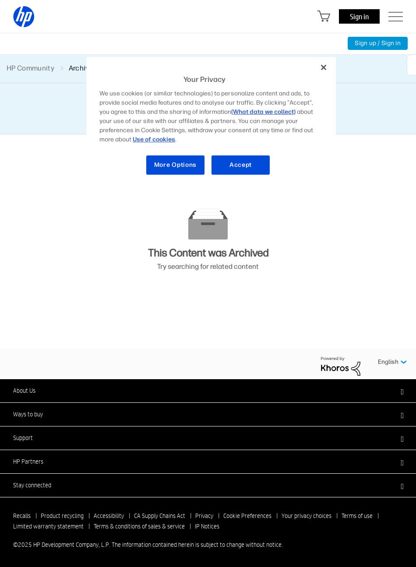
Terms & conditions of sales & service (139, 526)
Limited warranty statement (48, 526)
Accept (240, 165)
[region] (211, 121)
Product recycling (62, 516)
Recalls (22, 516)
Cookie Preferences (247, 516)
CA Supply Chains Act (159, 516)
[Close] (323, 67)
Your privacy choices (306, 516)
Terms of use (357, 516)
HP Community (30, 68)
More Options (175, 165)
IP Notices (207, 526)
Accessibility (109, 516)
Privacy (204, 516)
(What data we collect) (263, 112)
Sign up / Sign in (378, 43)
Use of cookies (154, 139)
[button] (208, 390)
